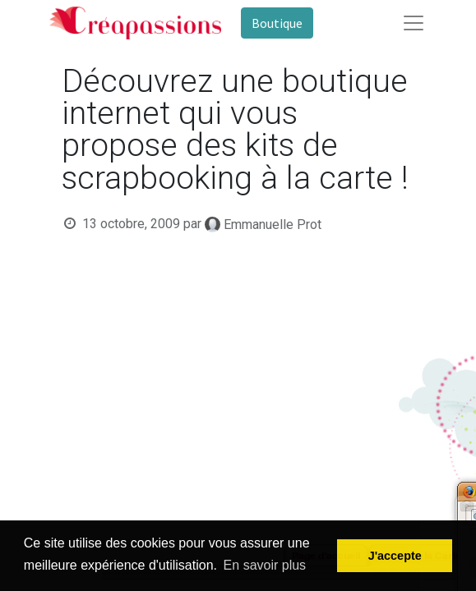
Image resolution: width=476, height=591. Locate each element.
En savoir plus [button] (265, 565)
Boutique (277, 23)
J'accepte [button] (395, 555)
